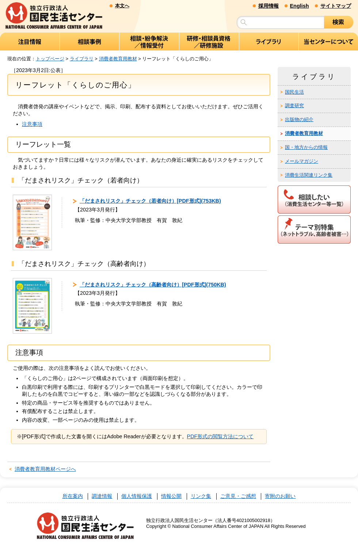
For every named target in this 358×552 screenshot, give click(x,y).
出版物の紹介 (299, 119)
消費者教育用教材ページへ (45, 469)
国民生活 (294, 92)
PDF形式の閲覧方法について (220, 436)
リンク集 (201, 496)
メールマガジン (301, 161)
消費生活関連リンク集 (308, 175)
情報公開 (171, 496)
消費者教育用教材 (118, 58)
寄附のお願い (280, 496)
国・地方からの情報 (306, 147)
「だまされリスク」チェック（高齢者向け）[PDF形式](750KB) (153, 285)
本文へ (122, 5)
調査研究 (294, 105)
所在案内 (72, 496)
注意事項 (32, 124)
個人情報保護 (136, 496)
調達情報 (102, 496)
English (299, 6)
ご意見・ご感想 (238, 496)
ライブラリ (82, 58)
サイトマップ (335, 6)
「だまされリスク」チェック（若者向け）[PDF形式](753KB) (150, 201)
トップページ (50, 58)
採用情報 (268, 6)
